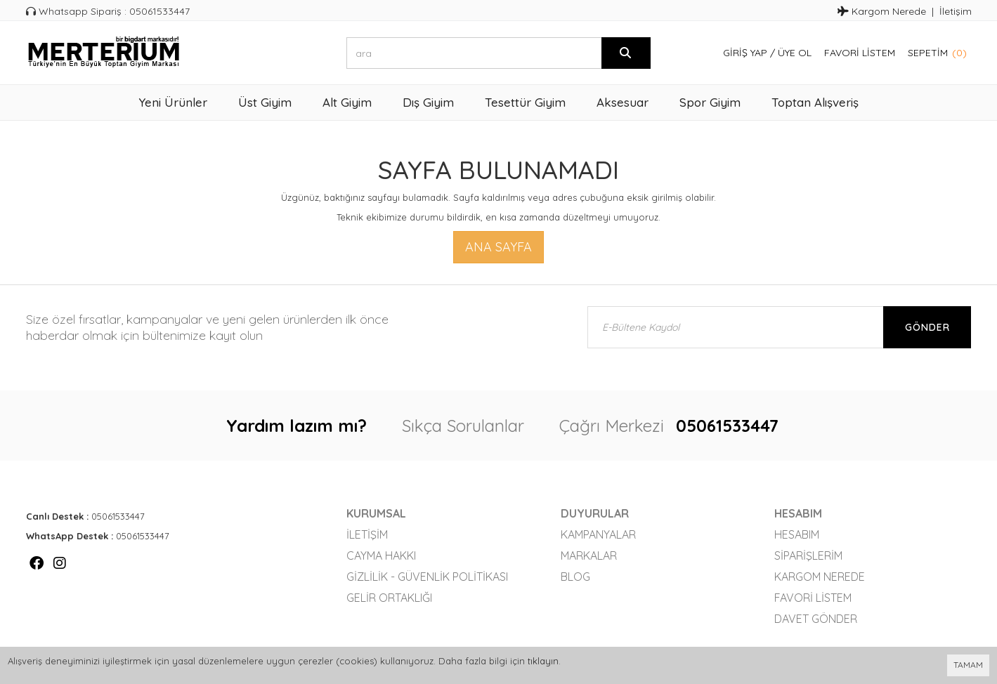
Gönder (927, 327)
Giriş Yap (745, 52)
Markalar (589, 555)
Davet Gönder (815, 619)
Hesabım (796, 534)
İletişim (955, 11)
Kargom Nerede (882, 11)
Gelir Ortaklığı (389, 598)
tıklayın (543, 660)
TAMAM (968, 664)
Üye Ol (795, 52)
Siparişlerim (808, 555)
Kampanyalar (598, 534)
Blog (575, 577)
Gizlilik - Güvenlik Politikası (427, 577)
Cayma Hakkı (381, 555)
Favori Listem (859, 52)
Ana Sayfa (498, 247)
